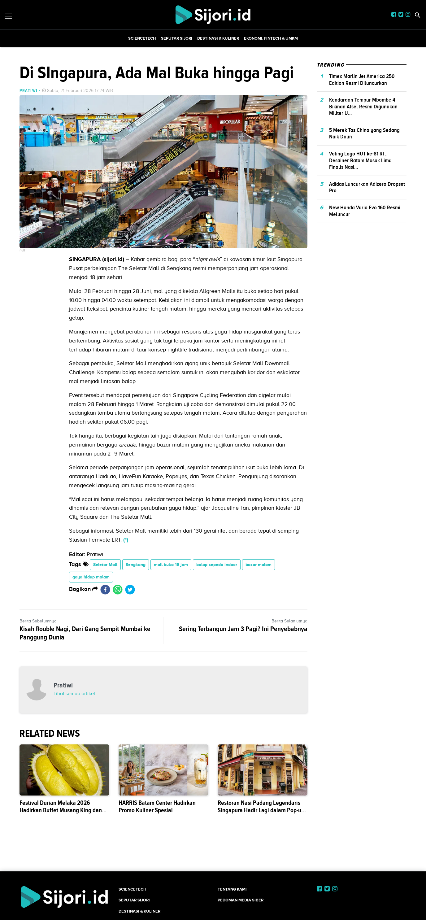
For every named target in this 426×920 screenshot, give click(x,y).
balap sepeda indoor (216, 564)
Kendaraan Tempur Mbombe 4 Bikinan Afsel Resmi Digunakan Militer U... (363, 106)
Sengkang (136, 564)
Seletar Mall (105, 564)
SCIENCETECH (142, 38)
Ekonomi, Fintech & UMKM (271, 38)
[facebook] (105, 589)
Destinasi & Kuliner (218, 38)
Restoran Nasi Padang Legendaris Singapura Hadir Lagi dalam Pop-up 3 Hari (261, 810)
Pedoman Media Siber (240, 900)
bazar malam (259, 564)
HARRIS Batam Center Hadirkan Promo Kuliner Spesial (157, 806)
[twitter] (130, 589)
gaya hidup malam (91, 576)
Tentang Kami (232, 889)
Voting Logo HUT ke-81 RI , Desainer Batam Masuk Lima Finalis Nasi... (360, 160)
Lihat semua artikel (74, 693)
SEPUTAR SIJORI (176, 38)
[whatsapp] (118, 589)
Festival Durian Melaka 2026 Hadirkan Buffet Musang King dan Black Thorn (61, 810)
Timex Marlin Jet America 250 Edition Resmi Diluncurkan (362, 79)
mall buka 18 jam (171, 564)
